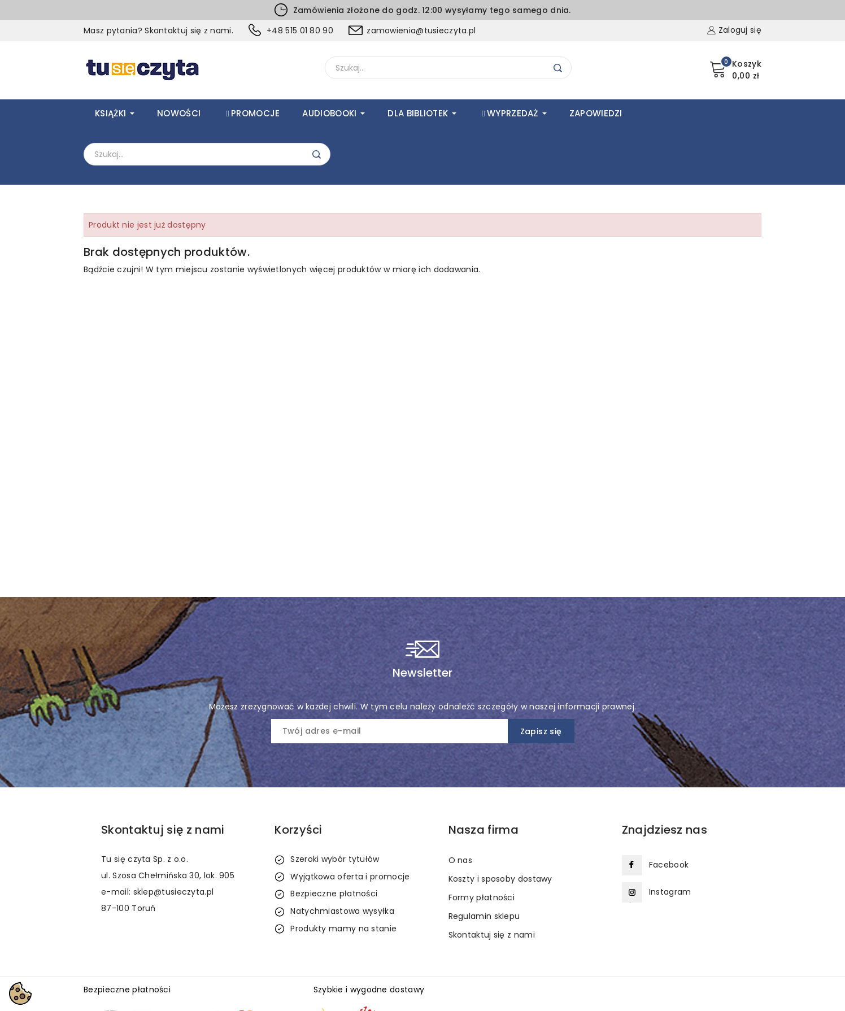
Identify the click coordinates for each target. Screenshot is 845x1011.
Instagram (670, 834)
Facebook (669, 807)
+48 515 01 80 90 (300, 30)
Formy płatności (481, 840)
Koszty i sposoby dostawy (500, 821)
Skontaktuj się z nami (491, 877)
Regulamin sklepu (484, 859)
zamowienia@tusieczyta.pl (421, 30)
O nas (460, 803)
